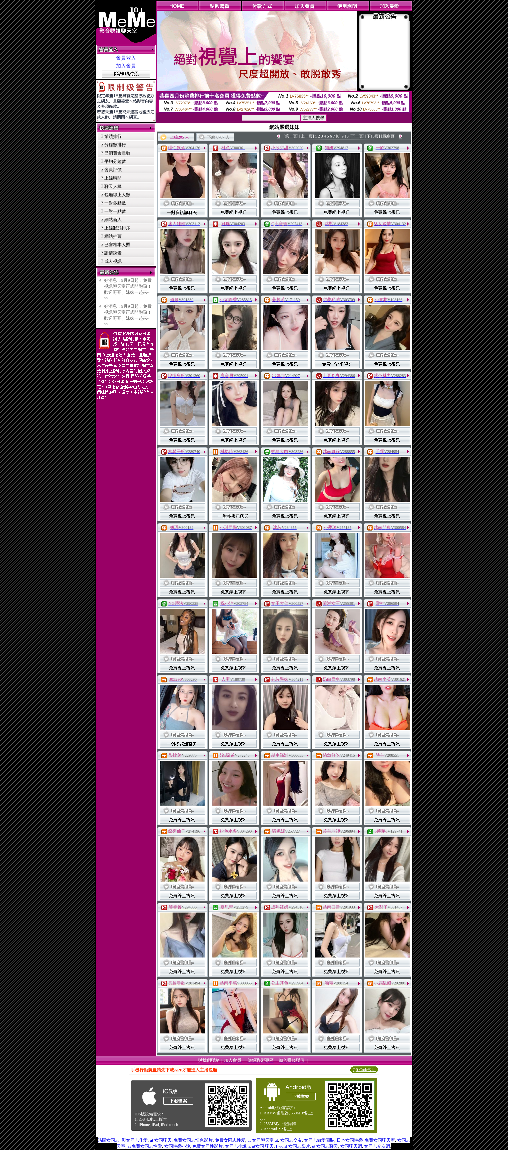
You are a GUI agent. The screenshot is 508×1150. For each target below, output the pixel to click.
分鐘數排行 (115, 144)
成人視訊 (113, 261)
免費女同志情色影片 (193, 1140)
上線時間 (113, 178)
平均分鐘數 (115, 161)
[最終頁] (388, 136)
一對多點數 (115, 202)
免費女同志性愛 (230, 1140)
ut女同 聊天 (263, 1146)
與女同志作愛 (135, 1140)
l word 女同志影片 (293, 1146)
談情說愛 (113, 252)
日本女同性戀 (350, 1140)
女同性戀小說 (177, 1146)
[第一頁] (291, 136)
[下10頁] (372, 136)
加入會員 (126, 66)
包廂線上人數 (117, 194)
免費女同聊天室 (380, 1140)
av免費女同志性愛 (145, 1146)
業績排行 (113, 136)
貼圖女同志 (108, 1140)
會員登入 (126, 58)
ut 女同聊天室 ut (262, 1140)
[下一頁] (357, 136)
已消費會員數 (117, 153)
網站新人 (113, 219)
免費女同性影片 (207, 1146)
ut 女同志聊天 (325, 1146)
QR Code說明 (364, 1069)
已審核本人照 (117, 244)
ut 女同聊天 (160, 1140)
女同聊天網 (351, 1146)
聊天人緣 (113, 186)
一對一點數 (115, 211)
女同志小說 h (237, 1146)
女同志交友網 (377, 1146)
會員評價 (113, 169)
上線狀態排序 (117, 227)
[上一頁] (306, 136)
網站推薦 (113, 236)
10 (347, 136)
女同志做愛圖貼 (319, 1140)
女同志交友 (291, 1140)
